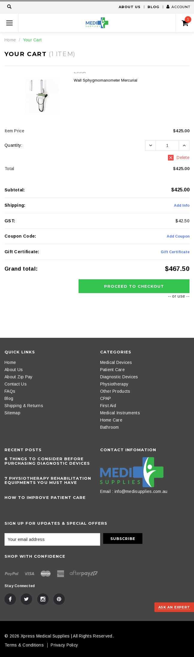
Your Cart (32, 40)
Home (10, 40)
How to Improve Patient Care (45, 497)
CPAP (105, 398)
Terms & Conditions (24, 645)
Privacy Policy (64, 645)
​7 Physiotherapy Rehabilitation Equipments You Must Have (47, 480)
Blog (153, 7)
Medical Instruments (120, 412)
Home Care (111, 420)
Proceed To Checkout (134, 286)
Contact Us (15, 384)
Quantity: (13, 145)
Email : (106, 491)
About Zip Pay (18, 376)
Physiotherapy (114, 384)
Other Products (115, 391)
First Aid (108, 405)
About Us (129, 7)
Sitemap (12, 412)
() (187, 21)
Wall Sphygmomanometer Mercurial (105, 80)
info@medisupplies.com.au (141, 491)
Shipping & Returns (23, 405)
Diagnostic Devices (119, 376)
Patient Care (112, 369)
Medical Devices (116, 362)
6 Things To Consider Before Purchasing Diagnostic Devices (47, 460)
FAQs (9, 391)
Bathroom (109, 427)
